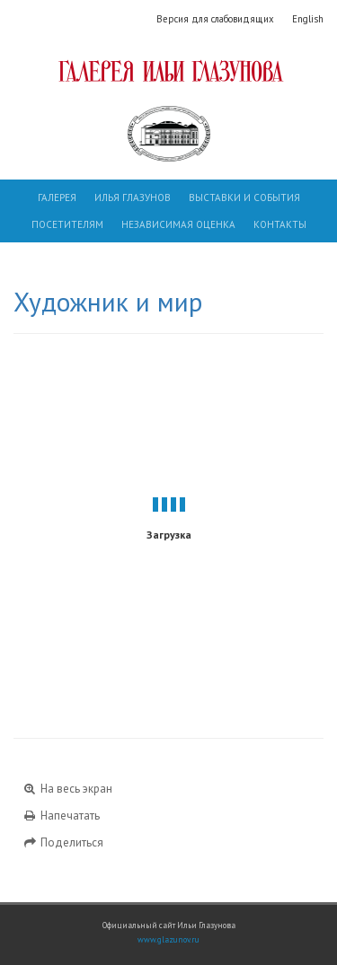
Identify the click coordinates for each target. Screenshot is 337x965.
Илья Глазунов (132, 197)
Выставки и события (244, 197)
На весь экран (67, 788)
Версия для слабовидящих (215, 19)
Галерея (57, 197)
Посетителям (67, 224)
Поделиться (62, 842)
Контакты (279, 224)
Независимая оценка (178, 224)
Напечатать (61, 815)
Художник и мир (107, 302)
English (308, 19)
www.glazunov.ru (168, 939)
